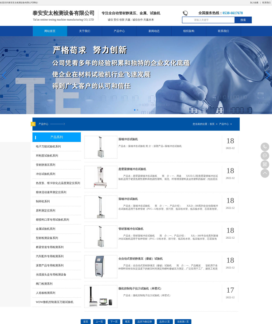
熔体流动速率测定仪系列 (51, 192)
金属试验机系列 (45, 228)
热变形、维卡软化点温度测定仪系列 (58, 183)
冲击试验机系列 (45, 173)
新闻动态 (154, 31)
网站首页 (49, 31)
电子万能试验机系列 (48, 146)
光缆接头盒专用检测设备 (51, 274)
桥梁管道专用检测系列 (50, 247)
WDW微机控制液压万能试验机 (55, 302)
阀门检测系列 (44, 283)
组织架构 (188, 31)
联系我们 (266, 2)
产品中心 (119, 31)
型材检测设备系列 (47, 237)
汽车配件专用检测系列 (50, 256)
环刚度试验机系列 (47, 155)
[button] (268, 75)
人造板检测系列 (45, 292)
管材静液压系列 (45, 164)
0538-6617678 (265, 147)
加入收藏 (254, 2)
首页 (212, 124)
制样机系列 (43, 201)
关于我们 (84, 31)
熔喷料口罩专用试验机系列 (52, 219)
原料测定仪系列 (45, 210)
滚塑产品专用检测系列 (50, 265)
